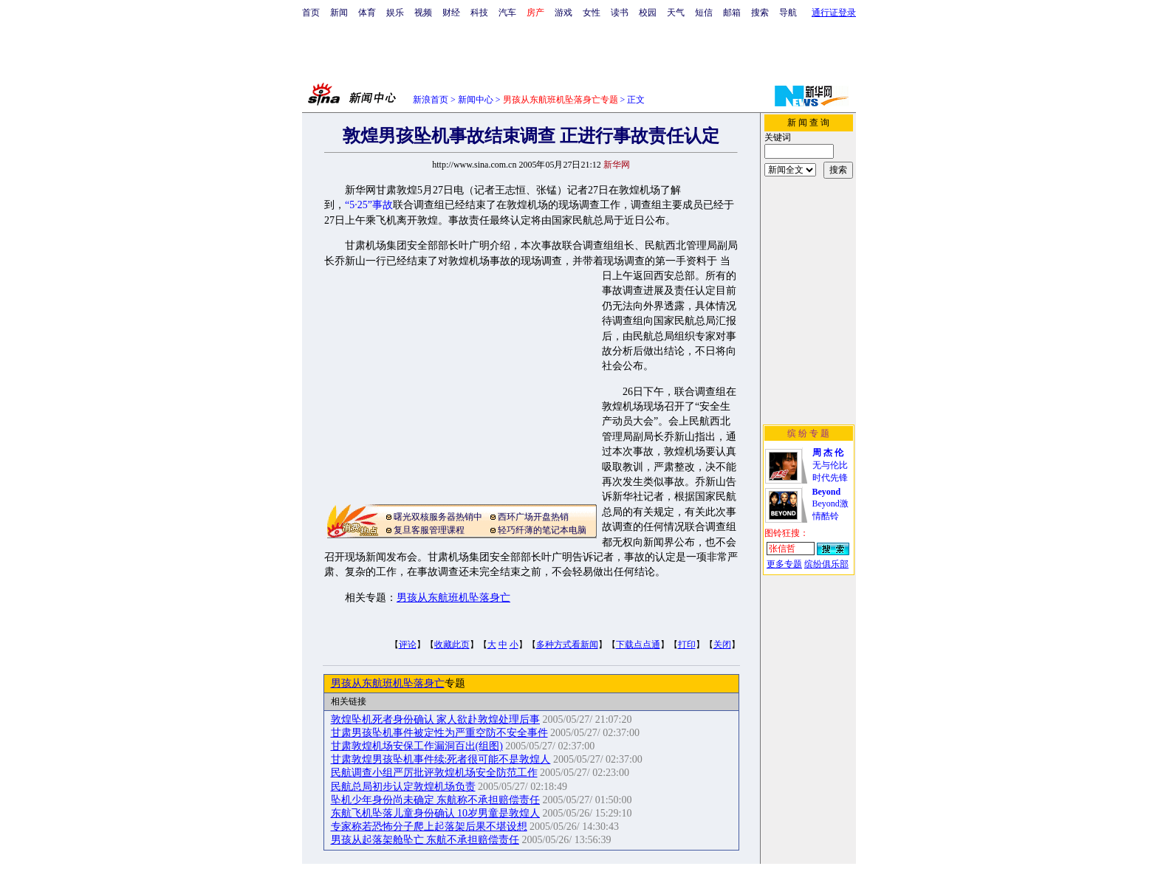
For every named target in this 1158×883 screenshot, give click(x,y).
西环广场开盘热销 (533, 517)
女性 (591, 12)
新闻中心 (475, 100)
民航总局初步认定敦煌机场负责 (403, 786)
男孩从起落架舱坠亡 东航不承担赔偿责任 (425, 839)
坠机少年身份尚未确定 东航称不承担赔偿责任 (436, 799)
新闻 (339, 12)
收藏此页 (452, 644)
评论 (408, 644)
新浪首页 (430, 100)
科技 (479, 12)
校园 (648, 12)
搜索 (760, 12)
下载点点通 (638, 644)
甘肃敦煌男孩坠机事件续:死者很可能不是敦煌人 (441, 759)
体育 (367, 12)
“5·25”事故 (369, 204)
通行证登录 (834, 12)
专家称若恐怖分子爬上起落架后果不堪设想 (429, 826)
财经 (451, 12)
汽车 (507, 12)
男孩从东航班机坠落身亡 (453, 597)
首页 (311, 12)
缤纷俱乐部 (826, 564)
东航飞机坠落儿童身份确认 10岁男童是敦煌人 (436, 813)
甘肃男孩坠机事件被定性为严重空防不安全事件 (439, 732)
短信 (704, 12)
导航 (788, 12)
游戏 (563, 12)
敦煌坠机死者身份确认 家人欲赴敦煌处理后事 (436, 719)
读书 (619, 12)
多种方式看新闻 (567, 644)
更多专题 (784, 564)
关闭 (722, 644)
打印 (687, 644)
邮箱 (732, 12)
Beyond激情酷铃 (830, 504)
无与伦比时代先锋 (830, 465)
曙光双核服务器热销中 (438, 517)
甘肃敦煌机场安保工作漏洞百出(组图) (417, 746)
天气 (676, 12)
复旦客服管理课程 (429, 530)
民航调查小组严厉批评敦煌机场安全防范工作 (434, 772)
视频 (423, 12)
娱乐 (395, 12)
